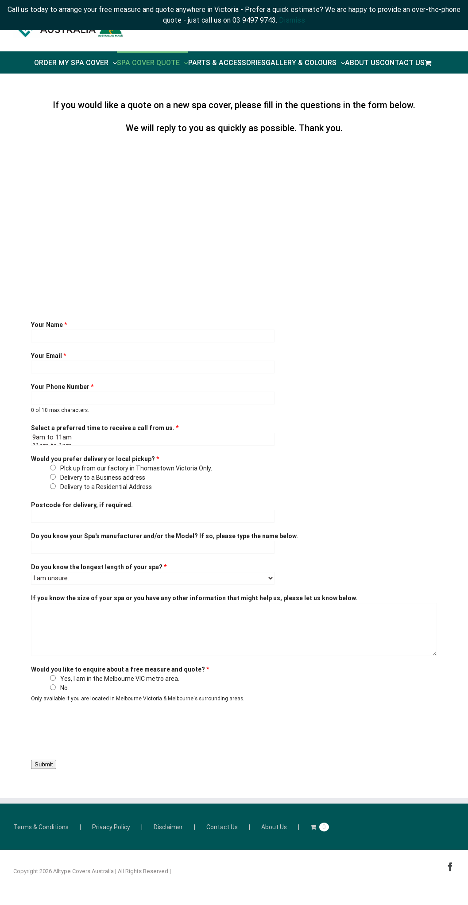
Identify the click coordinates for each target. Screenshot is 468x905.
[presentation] (98, 729)
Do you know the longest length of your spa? (99, 567)
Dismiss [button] (292, 20)
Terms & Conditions (41, 827)
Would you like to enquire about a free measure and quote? (120, 669)
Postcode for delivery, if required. (82, 505)
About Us (274, 827)
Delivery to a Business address (102, 477)
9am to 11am (152, 437)
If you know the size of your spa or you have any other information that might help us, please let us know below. (194, 598)
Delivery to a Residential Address (106, 486)
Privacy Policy (111, 827)
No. (64, 687)
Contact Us (222, 827)
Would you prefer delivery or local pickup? (95, 458)
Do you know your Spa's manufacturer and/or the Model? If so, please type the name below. (164, 536)
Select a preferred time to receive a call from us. (105, 427)
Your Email (48, 355)
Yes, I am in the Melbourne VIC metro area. (119, 678)
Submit (44, 764)
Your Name (49, 324)
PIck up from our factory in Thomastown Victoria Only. (136, 468)
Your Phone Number (62, 386)
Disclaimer (168, 827)
